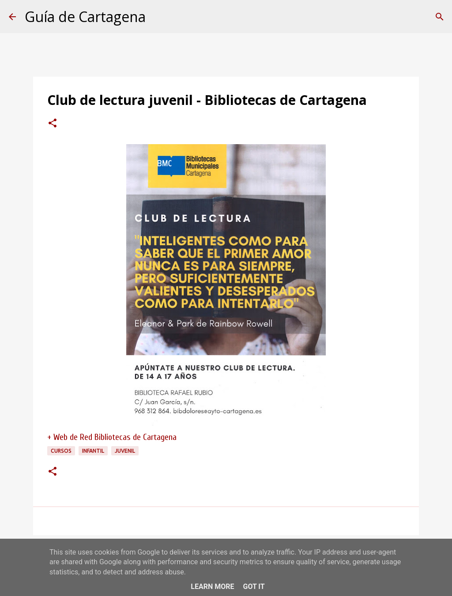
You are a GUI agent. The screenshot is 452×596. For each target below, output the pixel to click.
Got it (253, 586)
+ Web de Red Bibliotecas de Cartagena (112, 437)
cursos (61, 451)
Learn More (212, 586)
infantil (93, 451)
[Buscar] (439, 16)
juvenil (125, 451)
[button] (52, 124)
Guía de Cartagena (85, 16)
